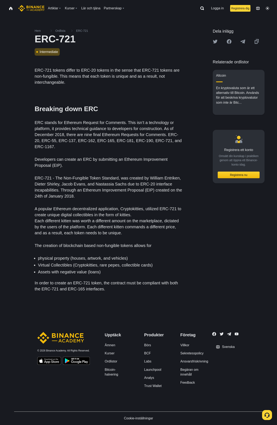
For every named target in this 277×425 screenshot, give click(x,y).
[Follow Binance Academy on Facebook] (214, 334)
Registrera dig (240, 8)
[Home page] (31, 8)
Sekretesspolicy (192, 353)
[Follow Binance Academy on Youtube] (236, 334)
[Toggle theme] (267, 8)
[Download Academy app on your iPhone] (49, 361)
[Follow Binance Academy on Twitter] (222, 334)
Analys (149, 378)
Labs (147, 361)
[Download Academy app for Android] (76, 361)
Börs (147, 345)
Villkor (184, 345)
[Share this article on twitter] (215, 41)
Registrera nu (238, 175)
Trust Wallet (153, 386)
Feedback (187, 382)
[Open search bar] (201, 8)
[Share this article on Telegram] (242, 41)
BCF (147, 353)
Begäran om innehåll (189, 372)
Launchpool (152, 369)
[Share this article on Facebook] (229, 41)
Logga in (217, 8)
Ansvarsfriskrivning (194, 361)
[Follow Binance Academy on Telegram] (229, 334)
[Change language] (258, 8)
